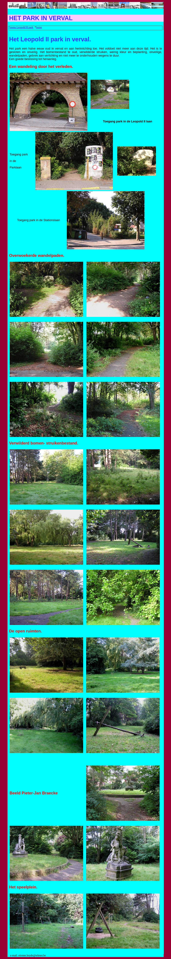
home (39, 27)
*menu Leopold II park (21, 27)
